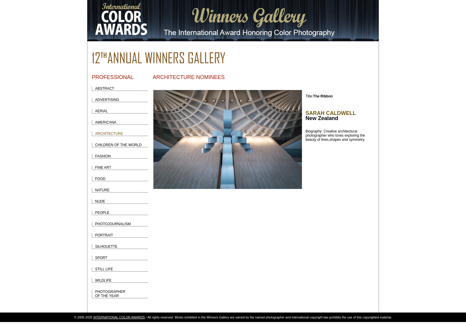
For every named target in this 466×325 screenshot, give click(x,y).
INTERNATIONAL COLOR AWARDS (119, 317)
